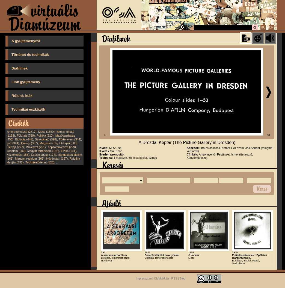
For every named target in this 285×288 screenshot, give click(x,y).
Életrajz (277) (15, 147)
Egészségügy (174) (43, 154)
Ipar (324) (13, 143)
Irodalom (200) (16, 150)
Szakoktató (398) (46, 139)
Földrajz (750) (26, 135)
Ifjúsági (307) (29, 143)
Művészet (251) (36, 147)
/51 (269, 135)
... (57, 162)
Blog (182, 278)
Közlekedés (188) (18, 154)
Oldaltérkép (161, 278)
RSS (174, 278)
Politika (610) (45, 135)
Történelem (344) (70, 139)
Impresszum (144, 278)
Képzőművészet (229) (62, 147)
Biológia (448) (24, 139)
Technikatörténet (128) (39, 162)
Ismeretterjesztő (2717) (22, 131)
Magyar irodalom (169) (29, 158)
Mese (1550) (46, 131)
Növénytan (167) (57, 158)
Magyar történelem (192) (43, 150)
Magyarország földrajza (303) (59, 143)
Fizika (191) (68, 150)
